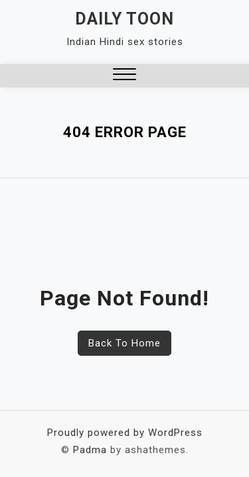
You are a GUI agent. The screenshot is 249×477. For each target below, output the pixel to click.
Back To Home (124, 343)
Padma (90, 450)
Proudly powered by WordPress (125, 433)
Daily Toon (124, 18)
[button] (124, 75)
